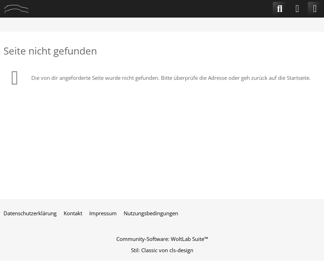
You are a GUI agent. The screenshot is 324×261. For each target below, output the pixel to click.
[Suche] (280, 9)
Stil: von (162, 250)
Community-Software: (162, 238)
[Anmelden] (297, 9)
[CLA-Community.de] (16, 9)
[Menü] (315, 9)
